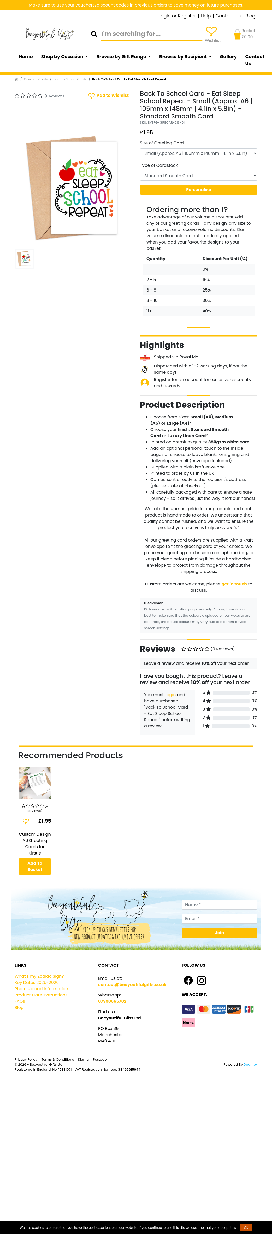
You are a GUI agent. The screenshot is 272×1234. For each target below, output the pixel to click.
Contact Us (228, 16)
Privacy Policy (26, 1059)
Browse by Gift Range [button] (121, 57)
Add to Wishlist (108, 96)
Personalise (198, 190)
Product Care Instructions (41, 995)
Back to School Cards (70, 79)
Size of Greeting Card (162, 143)
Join (219, 933)
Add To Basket (34, 866)
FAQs (20, 1001)
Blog (250, 16)
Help (206, 16)
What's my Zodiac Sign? (39, 976)
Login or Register (177, 16)
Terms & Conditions (57, 1059)
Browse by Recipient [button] (183, 57)
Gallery (228, 57)
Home (26, 57)
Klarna (83, 1059)
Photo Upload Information (41, 989)
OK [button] (246, 1227)
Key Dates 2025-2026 (37, 983)
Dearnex (250, 1064)
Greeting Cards (36, 79)
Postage (100, 1059)
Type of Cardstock (159, 165)
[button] (23, 188)
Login (170, 695)
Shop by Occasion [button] (62, 57)
